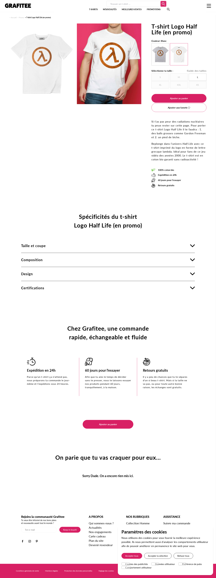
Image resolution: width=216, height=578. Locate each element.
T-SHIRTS (71, 7)
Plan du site (96, 540)
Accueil (14, 17)
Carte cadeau (97, 536)
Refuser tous (183, 556)
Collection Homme (138, 523)
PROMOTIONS (132, 7)
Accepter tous (131, 556)
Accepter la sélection (158, 556)
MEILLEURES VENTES (110, 7)
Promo (21, 17)
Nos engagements (100, 532)
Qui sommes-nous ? (101, 523)
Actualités (95, 527)
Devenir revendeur (101, 545)
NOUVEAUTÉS (88, 7)
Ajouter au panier (179, 98)
